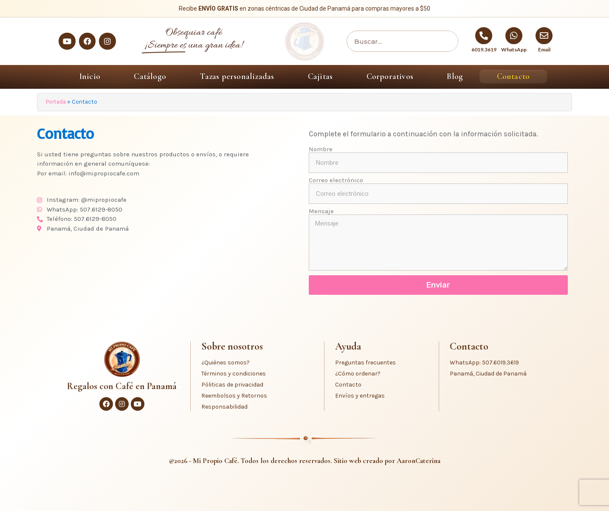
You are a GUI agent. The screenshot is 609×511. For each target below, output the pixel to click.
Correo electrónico (336, 180)
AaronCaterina (418, 460)
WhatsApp (514, 49)
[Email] (544, 35)
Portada (56, 102)
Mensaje (321, 211)
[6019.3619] (483, 35)
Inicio (89, 76)
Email (544, 49)
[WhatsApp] (514, 35)
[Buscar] (445, 41)
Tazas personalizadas (237, 76)
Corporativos (390, 76)
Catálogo (150, 76)
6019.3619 (483, 49)
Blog (455, 76)
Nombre (321, 149)
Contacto (513, 76)
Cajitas (320, 76)
